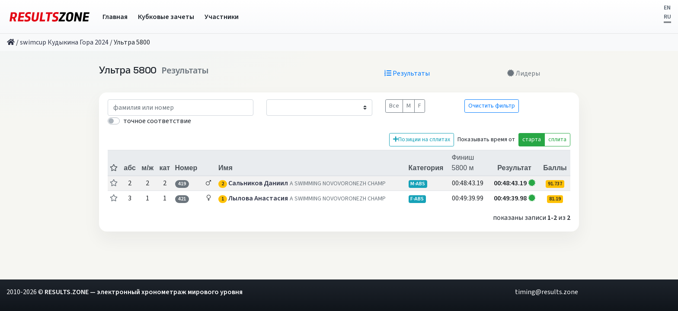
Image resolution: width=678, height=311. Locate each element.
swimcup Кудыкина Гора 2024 (64, 42)
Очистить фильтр (491, 106)
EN (667, 7)
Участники (222, 17)
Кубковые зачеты (166, 17)
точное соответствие (157, 121)
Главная (115, 17)
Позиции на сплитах (421, 139)
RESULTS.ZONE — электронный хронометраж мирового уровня (144, 292)
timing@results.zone (546, 292)
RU (667, 17)
